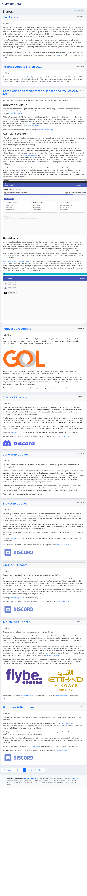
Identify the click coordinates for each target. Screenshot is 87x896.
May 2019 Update (15, 503)
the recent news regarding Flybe (18, 77)
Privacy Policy (75, 778)
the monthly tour (17, 388)
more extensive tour (61, 696)
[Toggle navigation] (83, 4)
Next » (40, 770)
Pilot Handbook (67, 724)
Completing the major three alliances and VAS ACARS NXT (40, 92)
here (57, 55)
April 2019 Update (15, 565)
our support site (33, 126)
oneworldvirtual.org (15, 113)
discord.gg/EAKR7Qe (30, 155)
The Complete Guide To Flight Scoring (16, 261)
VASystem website (52, 655)
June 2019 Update (15, 454)
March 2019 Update (16, 621)
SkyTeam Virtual (30, 778)
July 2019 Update (15, 397)
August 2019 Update (17, 328)
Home (76, 10)
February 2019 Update (18, 707)
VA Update (10, 17)
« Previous (7, 770)
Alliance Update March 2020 (22, 66)
